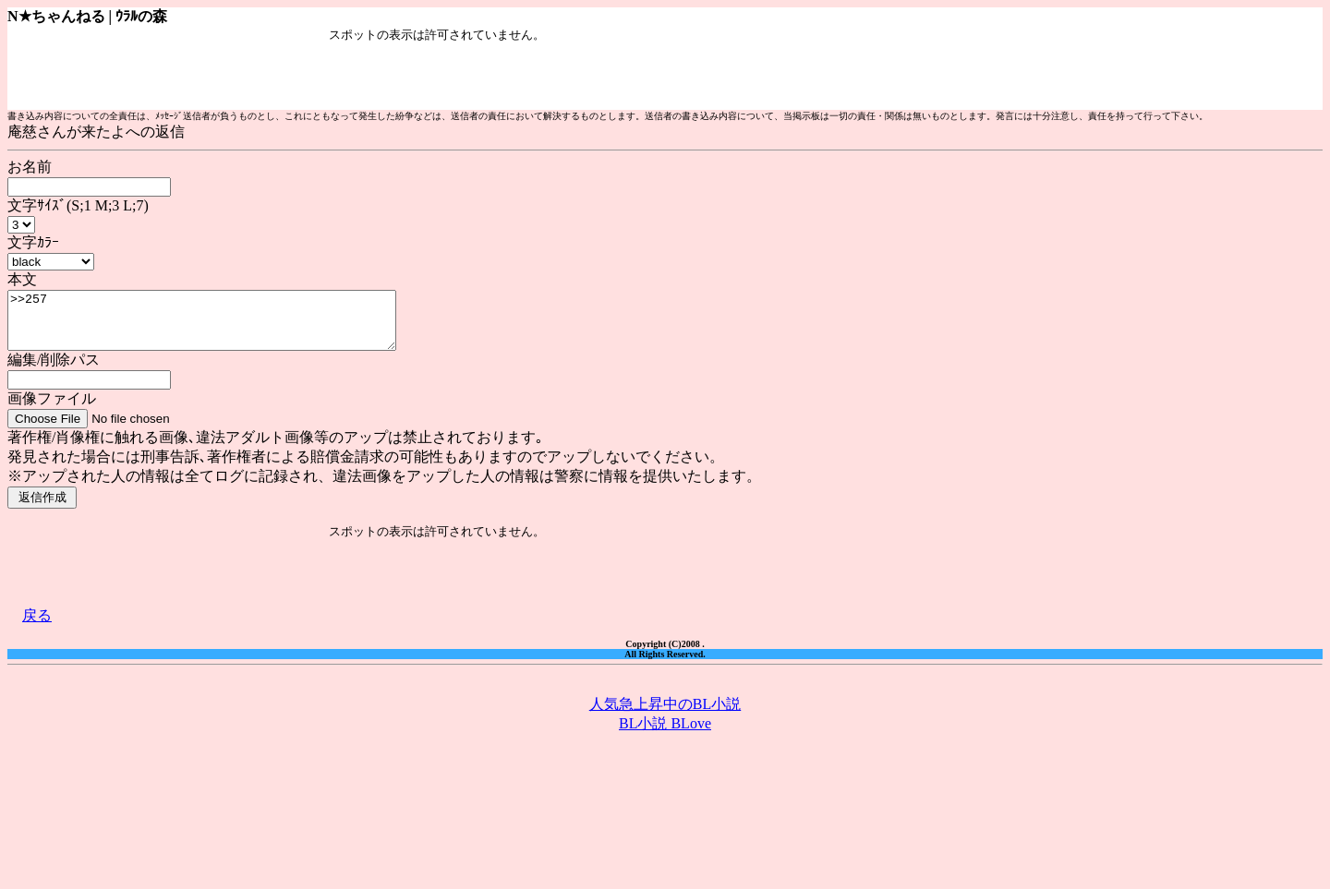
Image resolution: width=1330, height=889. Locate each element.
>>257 (224, 326)
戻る (37, 626)
